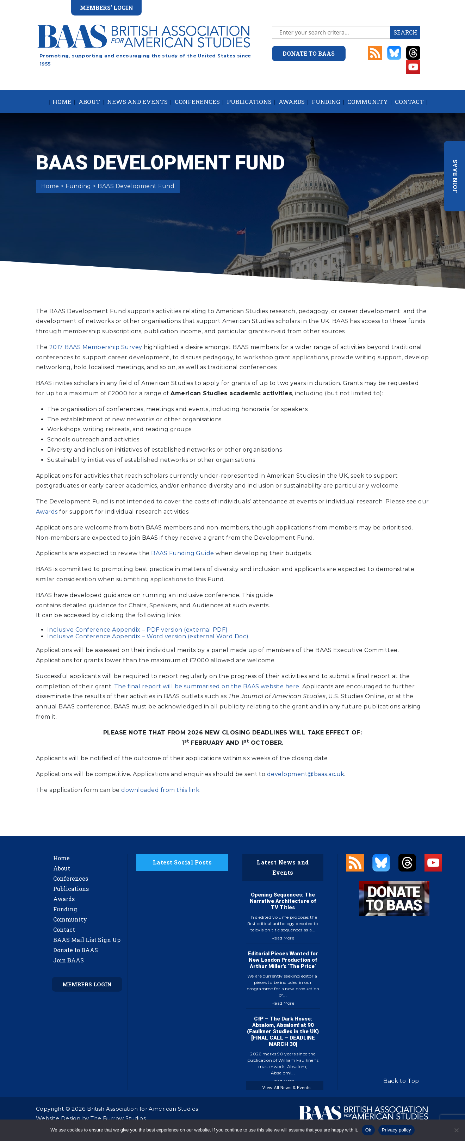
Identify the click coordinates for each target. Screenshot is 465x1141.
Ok (368, 1130)
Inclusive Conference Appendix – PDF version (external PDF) (137, 629)
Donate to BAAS (75, 950)
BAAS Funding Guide (182, 553)
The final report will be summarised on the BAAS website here (206, 686)
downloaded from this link (160, 790)
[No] (456, 1130)
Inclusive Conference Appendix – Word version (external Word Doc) (148, 636)
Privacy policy (396, 1130)
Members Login (87, 984)
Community (367, 102)
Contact (409, 102)
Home (62, 102)
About (89, 102)
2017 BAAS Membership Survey (95, 347)
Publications (249, 102)
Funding (326, 102)
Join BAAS (68, 960)
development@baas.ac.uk (306, 774)
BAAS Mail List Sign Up (86, 939)
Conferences (197, 102)
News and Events (137, 102)
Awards (292, 102)
